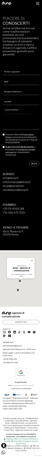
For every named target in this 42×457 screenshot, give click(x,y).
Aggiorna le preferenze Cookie (26, 430)
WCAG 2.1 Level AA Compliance (16, 446)
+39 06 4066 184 (13, 208)
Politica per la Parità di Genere (15, 428)
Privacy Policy (33, 428)
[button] (21, 283)
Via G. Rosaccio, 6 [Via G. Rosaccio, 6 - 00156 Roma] (23, 349)
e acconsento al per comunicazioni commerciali (20, 151)
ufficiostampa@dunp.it (17, 182)
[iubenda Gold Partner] (29, 385)
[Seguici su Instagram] (4, 331)
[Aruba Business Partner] (32, 385)
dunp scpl (20, 418)
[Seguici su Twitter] (24, 331)
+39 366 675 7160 (14, 212)
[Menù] (38, 3)
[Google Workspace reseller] (16, 385)
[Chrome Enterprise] (22, 385)
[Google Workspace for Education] (19, 385)
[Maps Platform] (26, 385)
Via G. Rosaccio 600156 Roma (13, 233)
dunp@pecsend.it (13, 186)
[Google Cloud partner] (13, 385)
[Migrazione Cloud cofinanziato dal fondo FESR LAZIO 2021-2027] (21, 395)
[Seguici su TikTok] (19, 331)
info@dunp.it (10, 178)
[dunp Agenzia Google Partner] (21, 373)
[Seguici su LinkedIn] (14, 331)
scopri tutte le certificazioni (21, 388)
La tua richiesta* (11, 110)
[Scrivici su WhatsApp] (3, 452)
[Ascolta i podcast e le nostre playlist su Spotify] (34, 331)
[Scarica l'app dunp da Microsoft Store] (9, 335)
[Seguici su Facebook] (9, 331)
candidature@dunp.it (15, 189)
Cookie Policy (9, 430)
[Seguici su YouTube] (29, 331)
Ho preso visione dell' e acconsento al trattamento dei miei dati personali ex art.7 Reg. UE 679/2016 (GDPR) (21, 138)
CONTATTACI (21, 322)
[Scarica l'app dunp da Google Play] (4, 335)
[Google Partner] (10, 385)
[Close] (32, 262)
